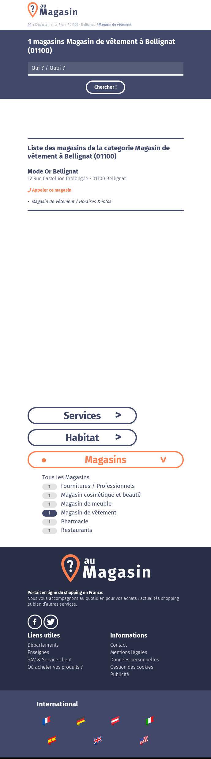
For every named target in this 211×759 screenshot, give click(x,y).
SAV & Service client (50, 660)
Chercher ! (105, 87)
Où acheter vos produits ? (55, 667)
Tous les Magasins (65, 477)
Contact (118, 645)
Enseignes (38, 652)
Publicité (119, 674)
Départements (43, 645)
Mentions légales (128, 652)
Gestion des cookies (131, 667)
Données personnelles (134, 660)
